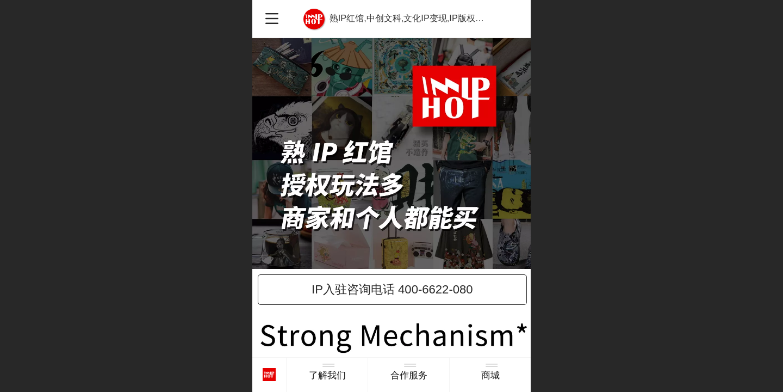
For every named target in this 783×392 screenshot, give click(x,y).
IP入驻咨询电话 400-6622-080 (392, 289)
